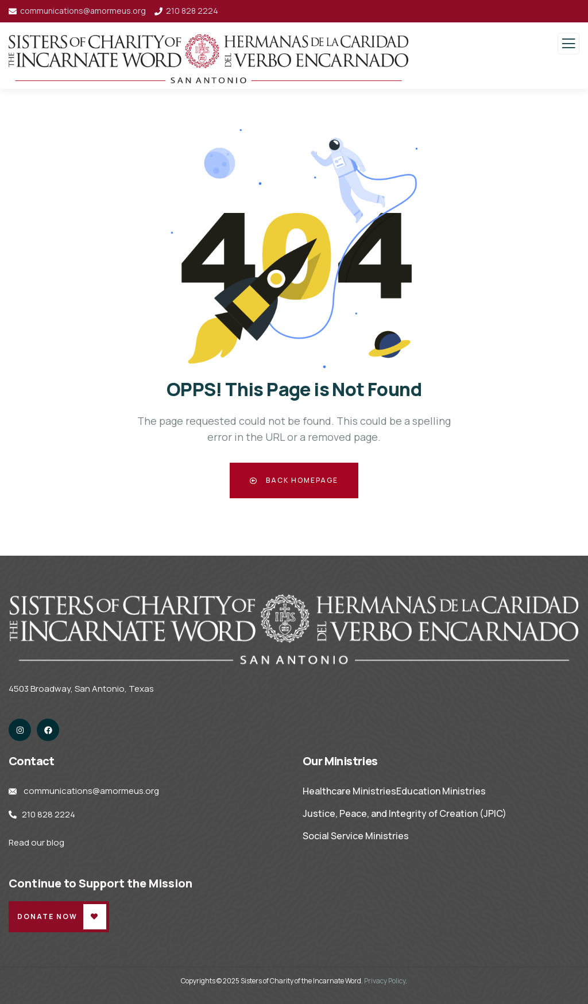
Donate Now (47, 916)
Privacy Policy (384, 981)
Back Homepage (294, 480)
